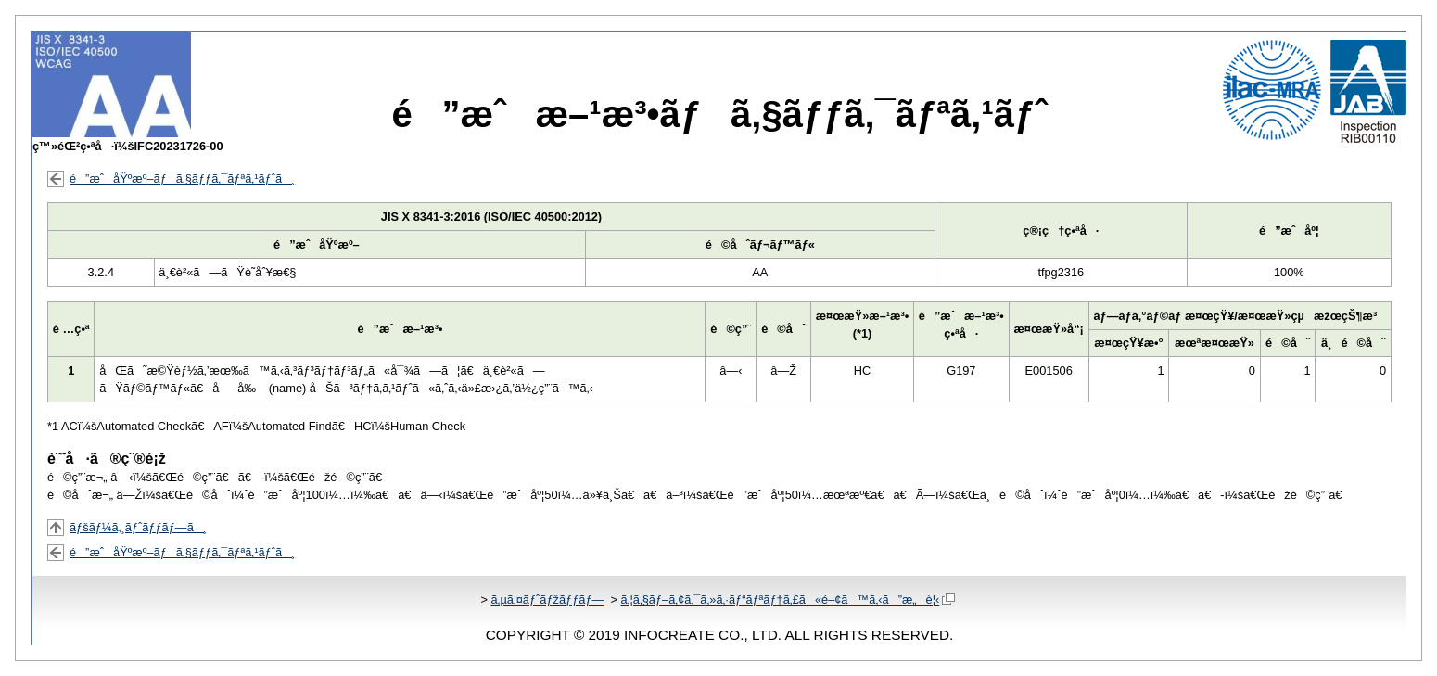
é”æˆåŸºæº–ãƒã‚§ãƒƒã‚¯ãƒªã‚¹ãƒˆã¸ (182, 178)
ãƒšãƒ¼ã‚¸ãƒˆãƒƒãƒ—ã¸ (138, 527)
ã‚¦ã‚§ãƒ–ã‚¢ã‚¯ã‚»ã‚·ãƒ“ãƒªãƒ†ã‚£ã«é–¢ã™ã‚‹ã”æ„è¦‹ (787, 599)
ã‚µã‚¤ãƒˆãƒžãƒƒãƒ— (547, 599)
